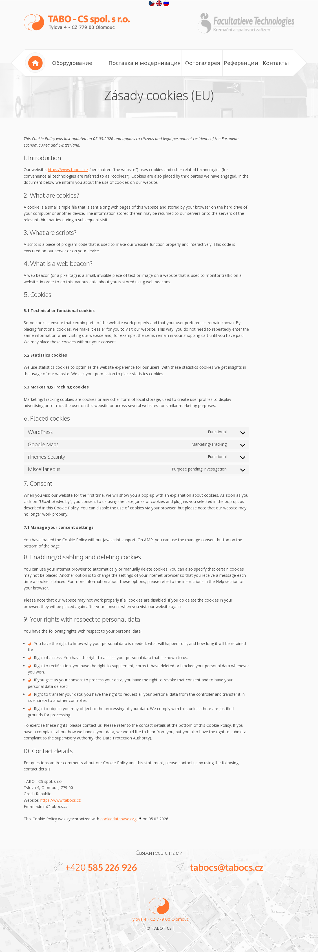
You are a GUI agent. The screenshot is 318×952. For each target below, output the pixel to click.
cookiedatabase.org (118, 818)
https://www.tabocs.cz (68, 169)
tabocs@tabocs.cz (226, 867)
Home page (35, 62)
